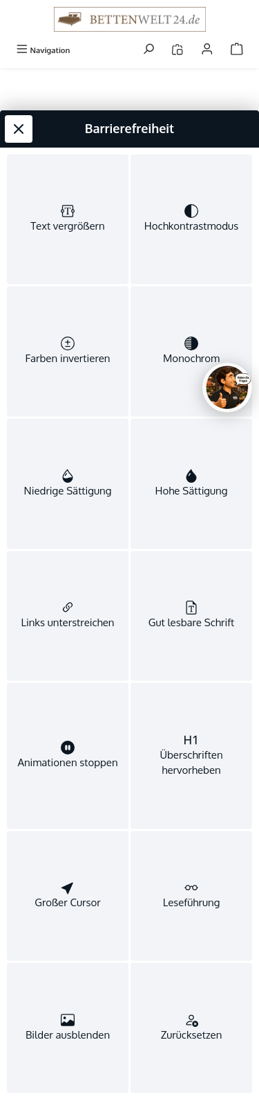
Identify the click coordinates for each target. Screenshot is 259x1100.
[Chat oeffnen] (227, 387)
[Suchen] (148, 50)
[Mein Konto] (207, 50)
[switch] (67, 219)
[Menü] (43, 50)
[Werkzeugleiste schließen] (18, 129)
